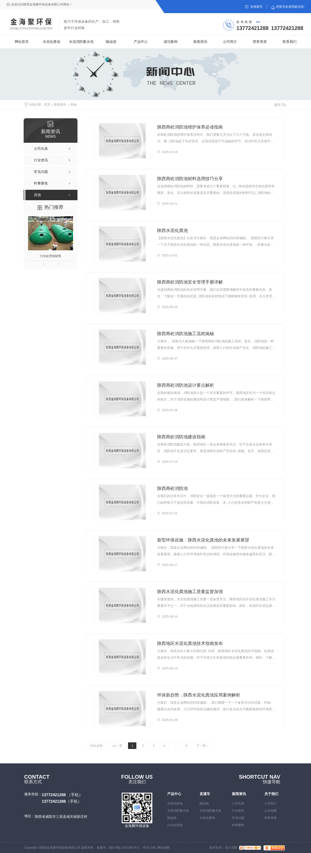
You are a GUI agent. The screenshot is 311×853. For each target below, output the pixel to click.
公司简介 (230, 42)
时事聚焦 (238, 825)
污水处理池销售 (50, 256)
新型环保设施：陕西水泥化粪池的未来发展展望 (203, 540)
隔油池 (111, 42)
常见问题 (238, 818)
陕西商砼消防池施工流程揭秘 (185, 333)
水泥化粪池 (51, 42)
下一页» (201, 745)
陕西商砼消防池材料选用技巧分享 (190, 178)
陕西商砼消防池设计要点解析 (185, 385)
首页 (47, 104)
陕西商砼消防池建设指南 (181, 436)
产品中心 (141, 42)
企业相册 (270, 810)
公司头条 (238, 803)
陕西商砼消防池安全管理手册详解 (190, 282)
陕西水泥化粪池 (172, 230)
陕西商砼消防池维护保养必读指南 (190, 127)
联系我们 (290, 42)
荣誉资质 (260, 42)
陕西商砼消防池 (172, 488)
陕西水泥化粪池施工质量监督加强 (190, 591)
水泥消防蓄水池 (81, 42)
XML (153, 847)
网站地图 (163, 847)
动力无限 (231, 847)
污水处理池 (175, 825)
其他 (73, 104)
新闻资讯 (200, 42)
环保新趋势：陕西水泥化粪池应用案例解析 (198, 695)
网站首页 (22, 42)
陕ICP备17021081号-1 (124, 847)
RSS (146, 847)
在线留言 (254, 6)
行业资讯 (238, 810)
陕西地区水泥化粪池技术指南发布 (190, 643)
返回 (280, 104)
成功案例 (170, 42)
